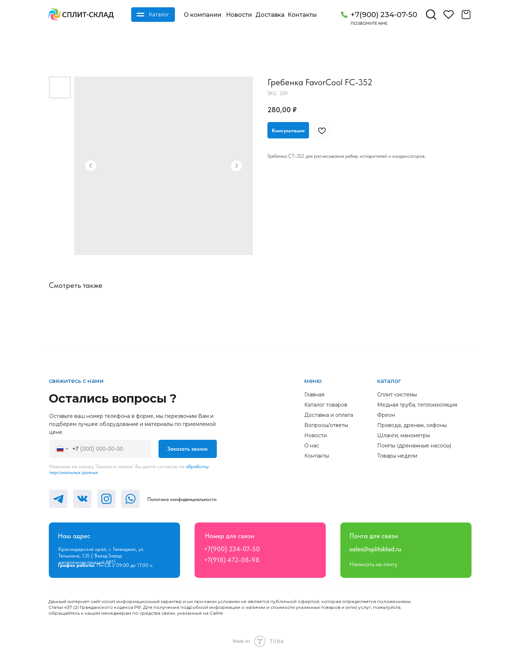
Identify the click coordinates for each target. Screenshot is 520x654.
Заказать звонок (187, 449)
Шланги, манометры (403, 435)
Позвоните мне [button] (369, 23)
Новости (239, 14)
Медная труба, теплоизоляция (417, 405)
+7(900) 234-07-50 (384, 14)
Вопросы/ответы (326, 425)
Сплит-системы (397, 394)
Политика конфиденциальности (181, 499)
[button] (288, 130)
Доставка (270, 14)
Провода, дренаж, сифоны (412, 425)
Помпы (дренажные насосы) (414, 445)
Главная (314, 394)
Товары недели (397, 456)
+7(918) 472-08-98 (231, 560)
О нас (311, 445)
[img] (81, 14)
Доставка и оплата (328, 415)
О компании (203, 14)
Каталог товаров (325, 405)
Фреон (386, 415)
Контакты (302, 14)
